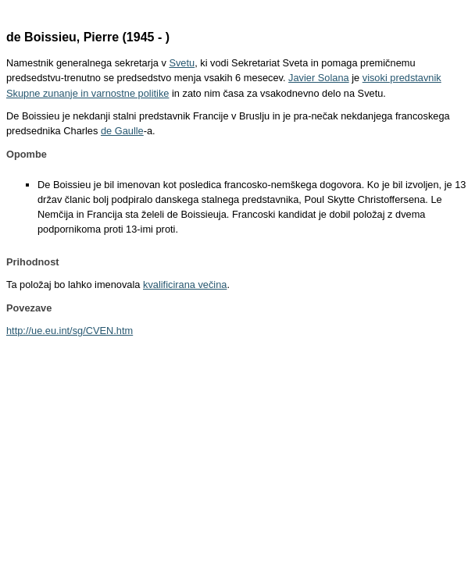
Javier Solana (318, 78)
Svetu (182, 63)
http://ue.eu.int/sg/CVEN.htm (69, 330)
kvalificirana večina (185, 284)
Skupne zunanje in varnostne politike (87, 93)
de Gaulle (122, 131)
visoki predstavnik (401, 78)
